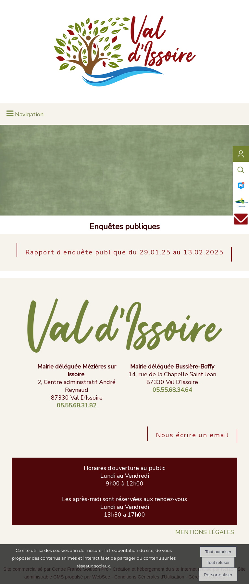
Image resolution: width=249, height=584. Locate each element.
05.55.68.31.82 (76, 405)
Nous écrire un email (192, 435)
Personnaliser (218, 574)
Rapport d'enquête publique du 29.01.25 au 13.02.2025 (124, 252)
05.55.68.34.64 (172, 390)
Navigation (29, 114)
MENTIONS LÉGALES (204, 532)
